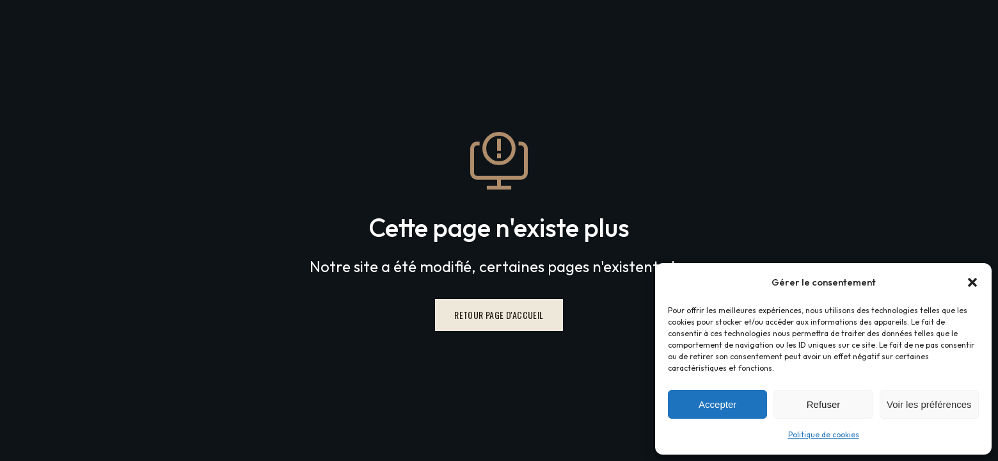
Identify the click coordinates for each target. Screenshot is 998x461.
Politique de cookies (823, 434)
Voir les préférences (929, 404)
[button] (972, 282)
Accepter (717, 404)
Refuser (824, 404)
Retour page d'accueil (498, 314)
